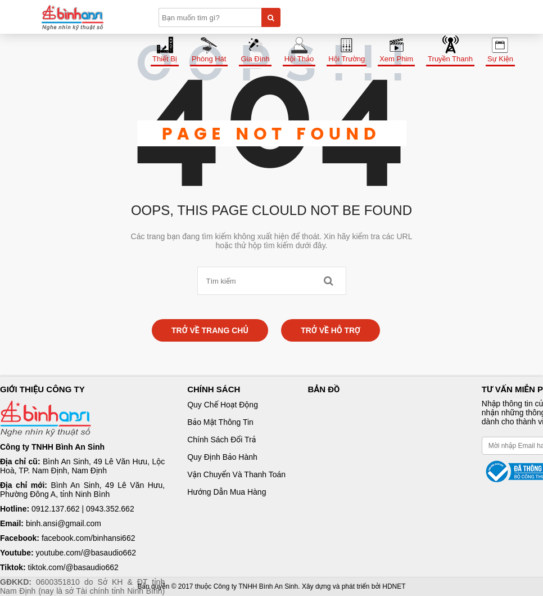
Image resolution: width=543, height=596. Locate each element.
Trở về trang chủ (209, 330)
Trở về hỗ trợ (330, 330)
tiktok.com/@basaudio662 (73, 567)
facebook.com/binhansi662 (88, 538)
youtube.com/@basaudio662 (86, 552)
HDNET (393, 586)
